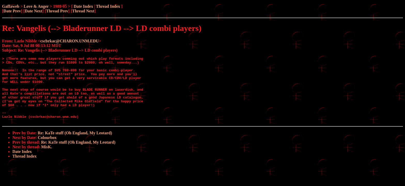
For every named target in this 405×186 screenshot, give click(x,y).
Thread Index (108, 6)
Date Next (33, 11)
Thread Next (83, 11)
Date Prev (12, 11)
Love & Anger (36, 6)
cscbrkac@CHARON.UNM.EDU (69, 41)
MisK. (46, 160)
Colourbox (47, 151)
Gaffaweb (10, 6)
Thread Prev (57, 11)
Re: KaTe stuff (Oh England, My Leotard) (75, 146)
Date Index (83, 6)
